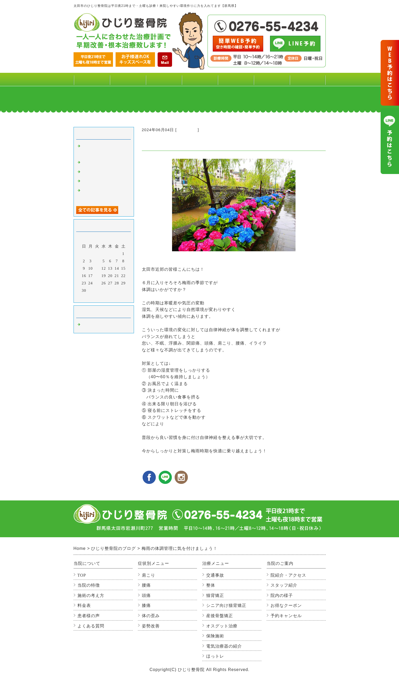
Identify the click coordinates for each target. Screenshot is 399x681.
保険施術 (215, 636)
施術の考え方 (90, 595)
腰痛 (146, 585)
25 (97, 283)
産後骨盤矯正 (219, 615)
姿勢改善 (151, 626)
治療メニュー (199, 81)
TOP (91, 79)
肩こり (148, 575)
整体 (210, 585)
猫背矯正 (215, 595)
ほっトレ (215, 656)
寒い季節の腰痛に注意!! (104, 163)
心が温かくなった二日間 (104, 172)
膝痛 (146, 605)
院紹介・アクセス (288, 575)
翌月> (114, 297)
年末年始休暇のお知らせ (104, 182)
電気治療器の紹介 (224, 646)
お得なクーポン (286, 605)
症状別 (164, 81)
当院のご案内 (271, 81)
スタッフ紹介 (284, 585)
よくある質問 (307, 79)
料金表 (127, 79)
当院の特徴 (88, 585)
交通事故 (215, 575)
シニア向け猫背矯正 (226, 605)
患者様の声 (235, 79)
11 (97, 268)
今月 (104, 297)
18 (97, 276)
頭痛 (146, 595)
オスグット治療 (221, 626)
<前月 (92, 297)
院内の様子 (282, 595)
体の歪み (151, 615)
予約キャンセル (286, 615)
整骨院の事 (187, 129)
